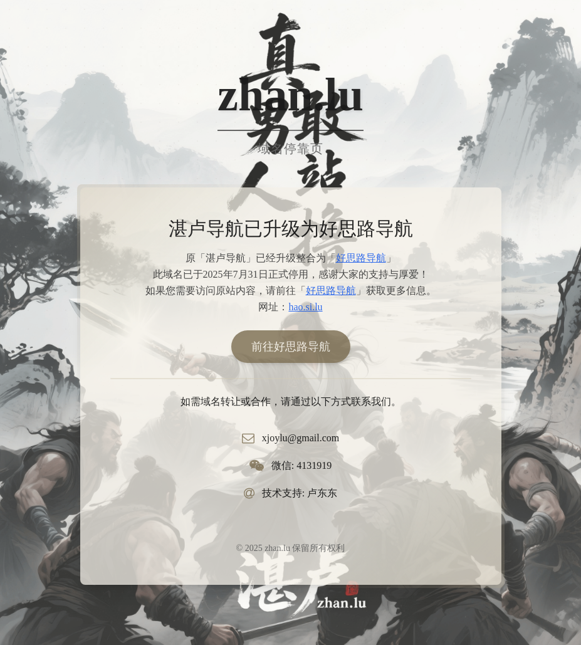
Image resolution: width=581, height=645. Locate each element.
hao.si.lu (305, 307)
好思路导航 (361, 258)
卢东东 (322, 493)
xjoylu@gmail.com (301, 438)
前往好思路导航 (290, 346)
